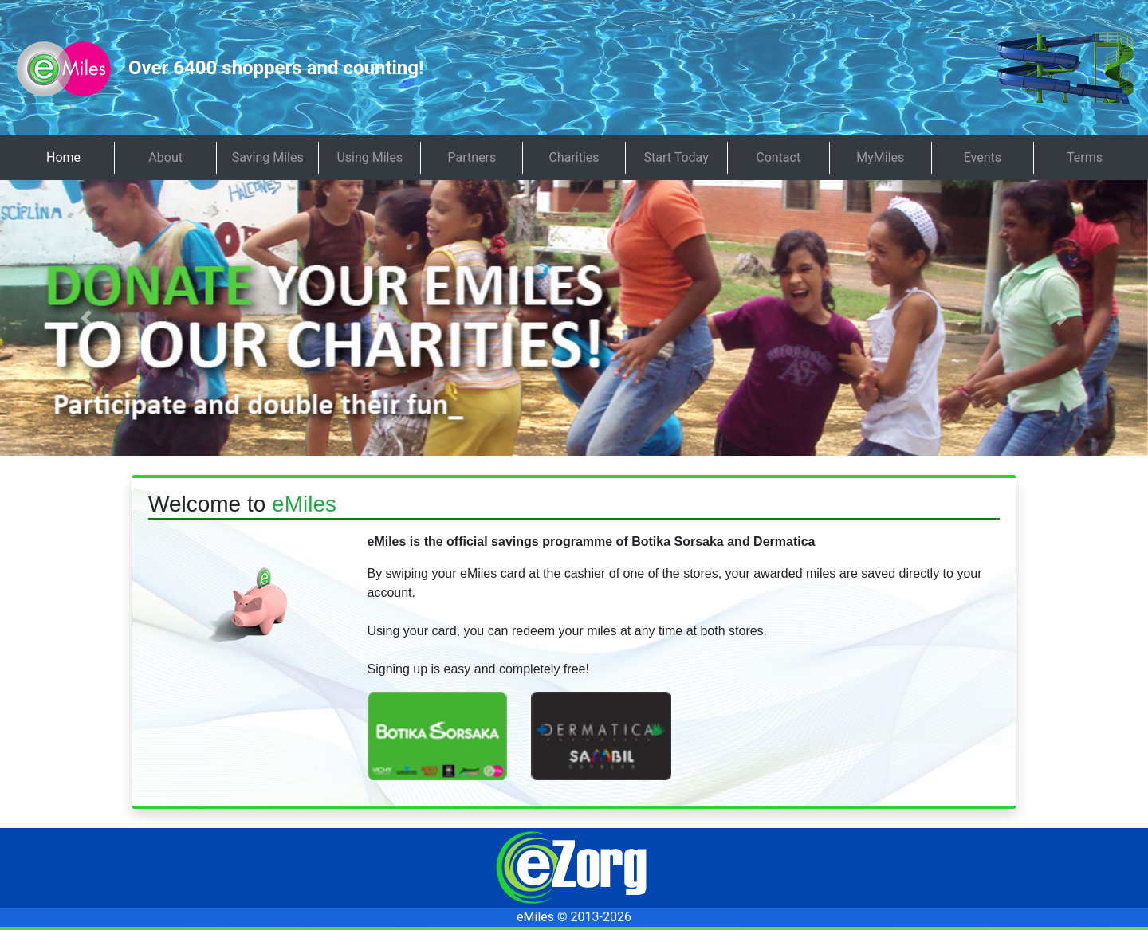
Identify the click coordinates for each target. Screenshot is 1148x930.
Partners (472, 157)
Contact (778, 157)
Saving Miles (268, 157)
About (165, 157)
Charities (573, 157)
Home (63, 157)
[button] (86, 318)
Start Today (676, 157)
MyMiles (880, 157)
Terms (1085, 157)
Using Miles (369, 157)
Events (982, 157)
